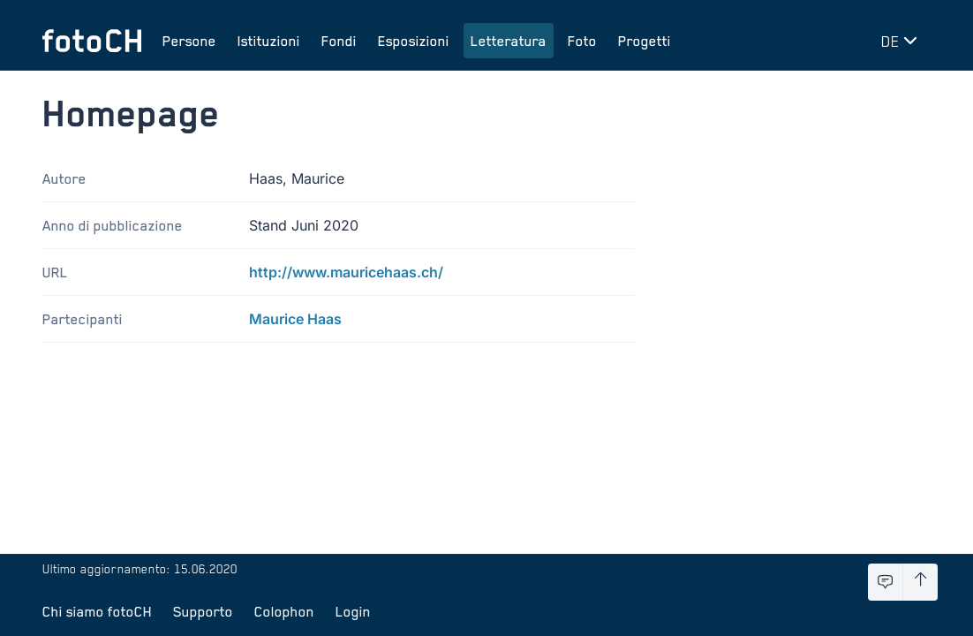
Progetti (644, 41)
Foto (582, 41)
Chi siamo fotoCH (97, 611)
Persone (189, 41)
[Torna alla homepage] (91, 41)
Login (353, 611)
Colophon (284, 611)
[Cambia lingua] (902, 40)
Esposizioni (413, 41)
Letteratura (509, 41)
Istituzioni (269, 41)
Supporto (203, 611)
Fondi (339, 41)
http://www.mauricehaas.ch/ (346, 272)
